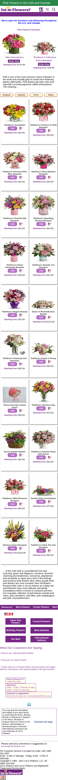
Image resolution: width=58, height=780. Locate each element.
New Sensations (15, 57)
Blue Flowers (23, 607)
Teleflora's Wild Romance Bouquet (14, 499)
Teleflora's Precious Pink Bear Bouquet (14, 172)
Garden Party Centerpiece (43, 498)
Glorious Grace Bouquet (15, 545)
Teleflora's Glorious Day (43, 405)
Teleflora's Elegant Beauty (14, 311)
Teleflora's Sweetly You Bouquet (43, 266)
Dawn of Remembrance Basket (43, 312)
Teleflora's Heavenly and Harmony (15, 359)
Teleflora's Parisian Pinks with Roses (43, 453)
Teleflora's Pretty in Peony (43, 358)
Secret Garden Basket (14, 452)
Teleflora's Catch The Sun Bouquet (43, 546)
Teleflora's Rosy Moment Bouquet (43, 172)
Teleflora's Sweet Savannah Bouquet (14, 266)
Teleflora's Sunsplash (14, 125)
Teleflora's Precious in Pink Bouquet (43, 126)
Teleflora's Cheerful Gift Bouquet (14, 219)
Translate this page (43, 722)
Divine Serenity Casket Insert (15, 406)
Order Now (14, 61)
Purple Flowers (41, 607)
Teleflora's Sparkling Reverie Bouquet (43, 219)
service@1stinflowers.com (39, 696)
